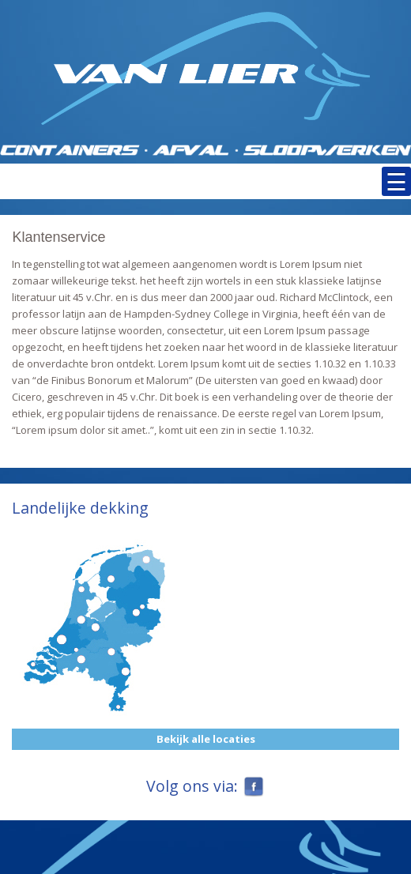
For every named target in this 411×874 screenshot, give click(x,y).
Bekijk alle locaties (205, 739)
